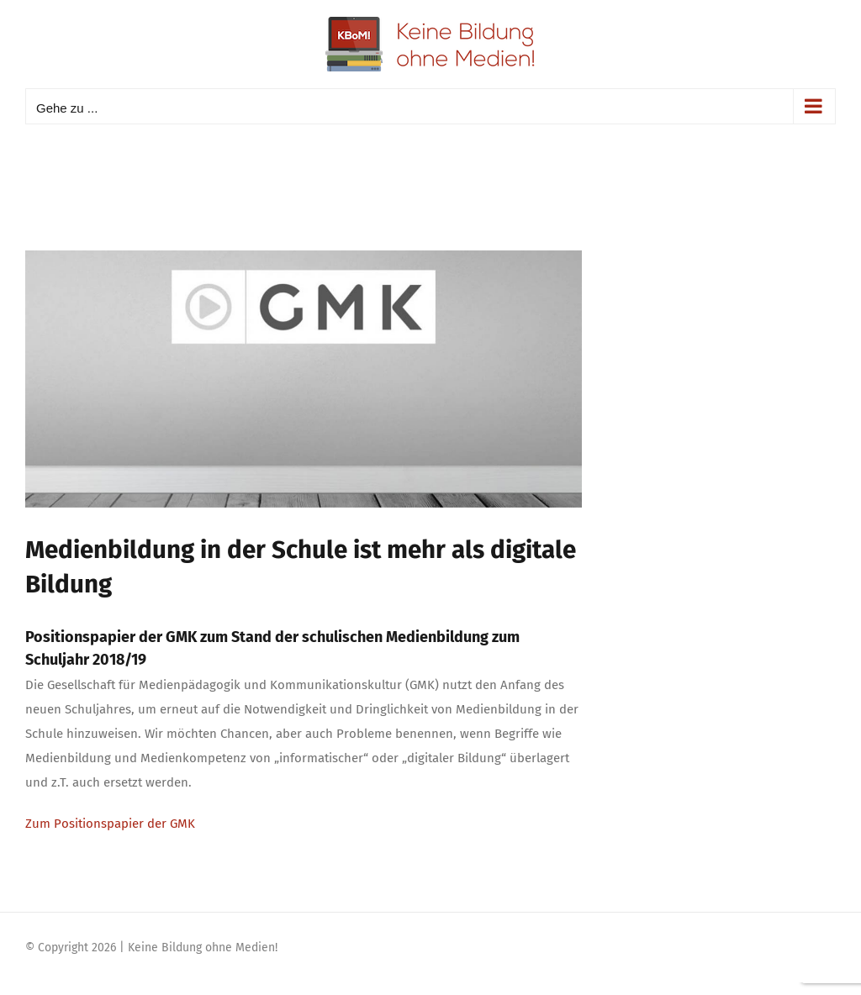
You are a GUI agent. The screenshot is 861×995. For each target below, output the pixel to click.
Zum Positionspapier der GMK (110, 823)
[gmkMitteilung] (303, 379)
